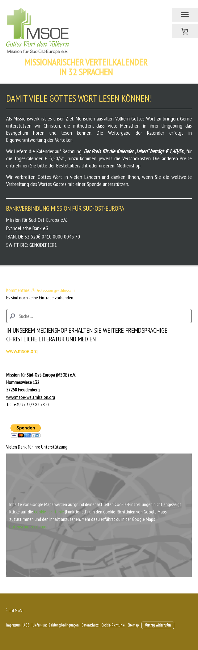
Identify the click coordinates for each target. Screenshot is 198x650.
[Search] (99, 316)
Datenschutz (90, 625)
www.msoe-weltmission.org (30, 397)
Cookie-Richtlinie (49, 512)
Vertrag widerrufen (158, 625)
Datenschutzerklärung (28, 526)
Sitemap (133, 625)
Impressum (13, 625)
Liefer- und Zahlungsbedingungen (55, 625)
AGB (26, 625)
